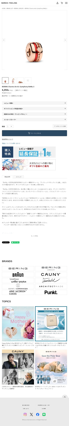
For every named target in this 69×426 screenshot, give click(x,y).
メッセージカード (10, 120)
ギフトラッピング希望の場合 (13, 109)
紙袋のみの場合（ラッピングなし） (16, 114)
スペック (18, 177)
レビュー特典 (9, 103)
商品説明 (7, 177)
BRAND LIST (10, 8)
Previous (4, 40)
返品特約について (7, 139)
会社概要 (44, 408)
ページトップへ (65, 396)
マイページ (57, 3)
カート (62, 3)
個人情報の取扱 (25, 405)
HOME (3, 8)
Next (65, 40)
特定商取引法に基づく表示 (44, 405)
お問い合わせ (26, 408)
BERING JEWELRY (19, 8)
